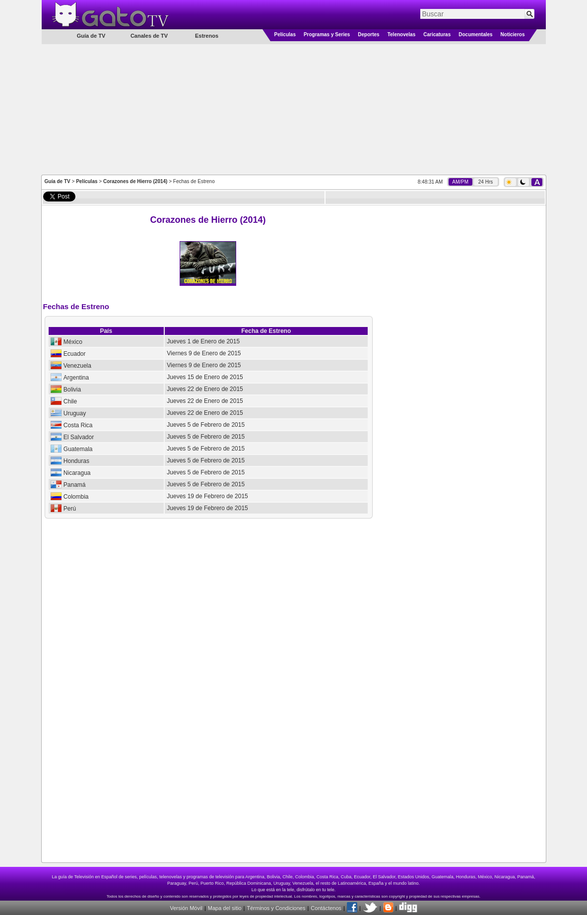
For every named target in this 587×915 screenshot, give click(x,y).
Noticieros (513, 34)
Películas (285, 34)
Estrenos (206, 36)
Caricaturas (437, 34)
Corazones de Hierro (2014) (135, 181)
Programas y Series (327, 34)
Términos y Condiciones (276, 908)
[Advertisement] (293, 109)
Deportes (368, 34)
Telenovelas (402, 34)
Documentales (475, 34)
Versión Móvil (186, 908)
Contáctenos (326, 908)
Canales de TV (149, 36)
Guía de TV (57, 181)
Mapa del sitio (225, 908)
